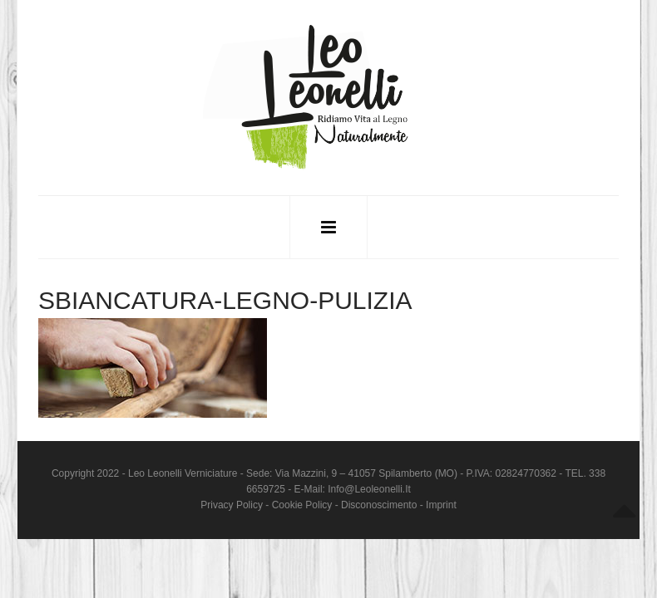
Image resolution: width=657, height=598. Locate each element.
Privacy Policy (231, 505)
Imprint (441, 505)
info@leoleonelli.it (369, 489)
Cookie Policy (302, 505)
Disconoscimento (379, 505)
